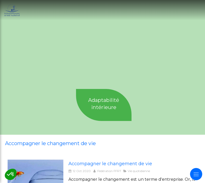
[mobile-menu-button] (196, 174)
